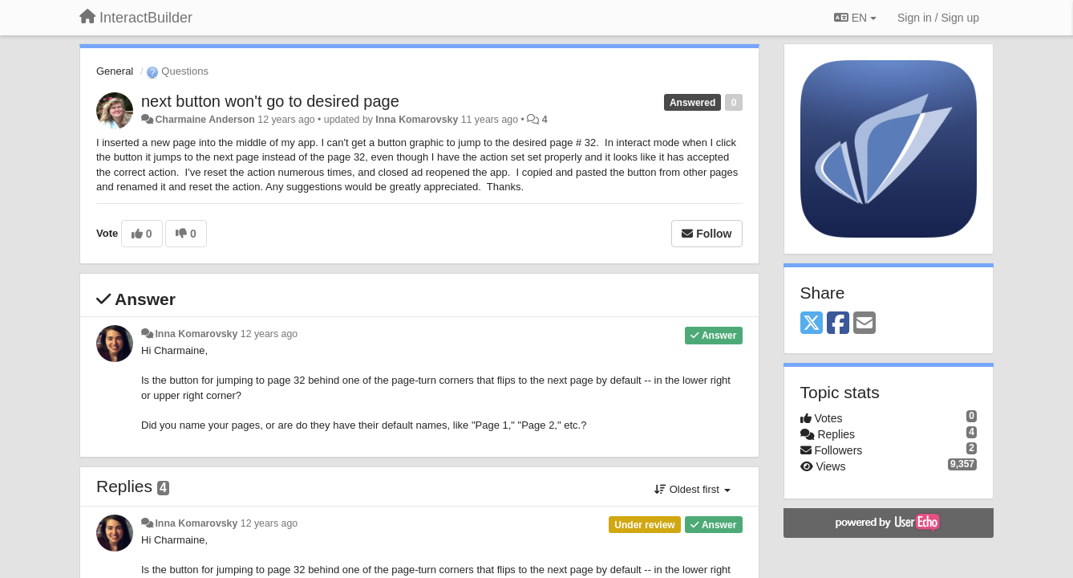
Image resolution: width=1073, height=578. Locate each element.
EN (855, 17)
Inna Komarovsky (416, 119)
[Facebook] (838, 324)
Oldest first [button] (692, 489)
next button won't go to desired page (270, 101)
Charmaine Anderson (204, 119)
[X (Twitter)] (811, 324)
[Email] (864, 324)
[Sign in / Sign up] (938, 17)
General (114, 71)
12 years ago (269, 334)
